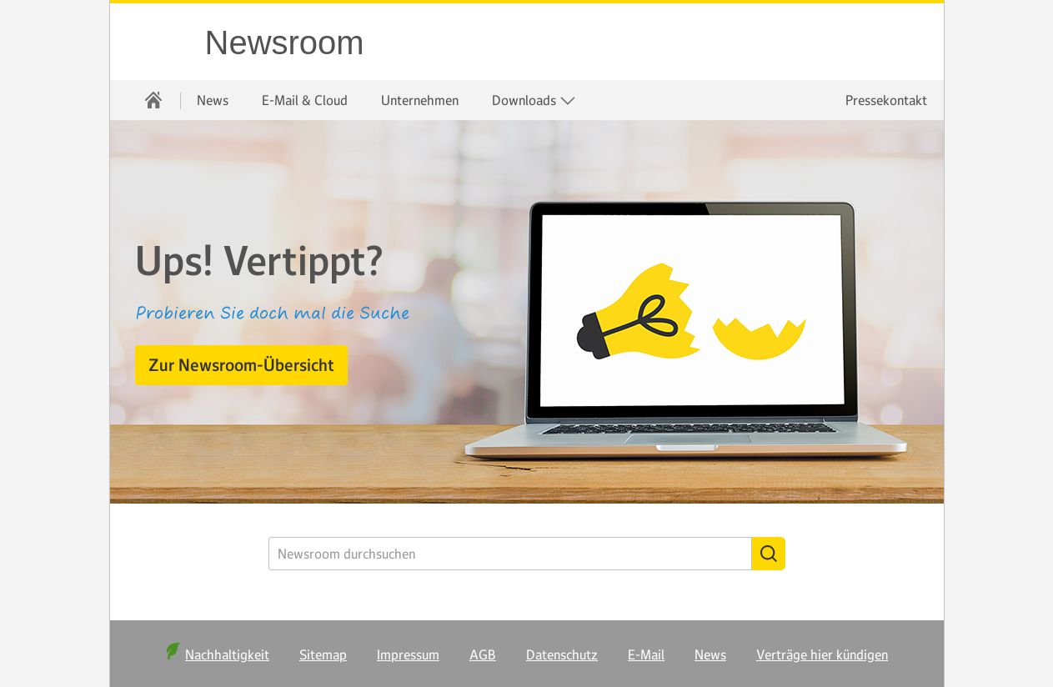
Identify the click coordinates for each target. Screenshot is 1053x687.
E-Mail (646, 654)
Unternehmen (420, 100)
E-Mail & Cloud (305, 100)
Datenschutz (562, 654)
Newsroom (284, 42)
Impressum (408, 654)
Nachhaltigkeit (227, 654)
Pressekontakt (886, 100)
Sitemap (323, 654)
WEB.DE (158, 41)
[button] (241, 365)
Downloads (534, 100)
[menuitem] (153, 100)
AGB (482, 654)
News (212, 100)
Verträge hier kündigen (822, 654)
